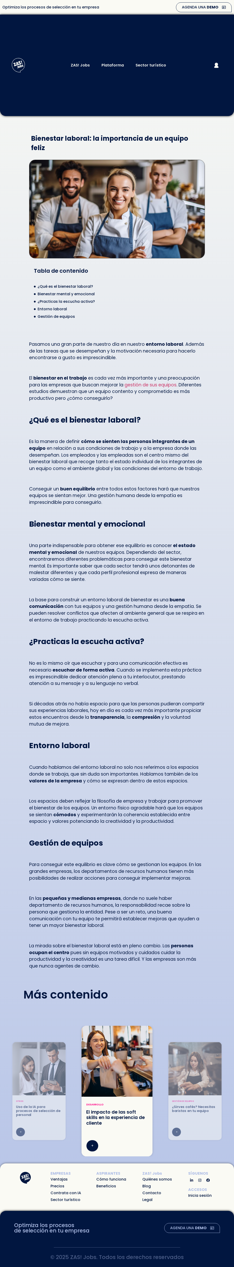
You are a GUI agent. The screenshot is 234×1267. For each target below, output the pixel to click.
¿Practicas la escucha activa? (66, 301)
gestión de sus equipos (150, 385)
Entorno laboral (52, 309)
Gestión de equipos (56, 316)
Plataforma (113, 65)
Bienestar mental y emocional (66, 294)
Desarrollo (95, 1104)
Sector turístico (151, 65)
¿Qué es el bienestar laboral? (65, 286)
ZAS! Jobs (81, 65)
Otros (19, 1101)
